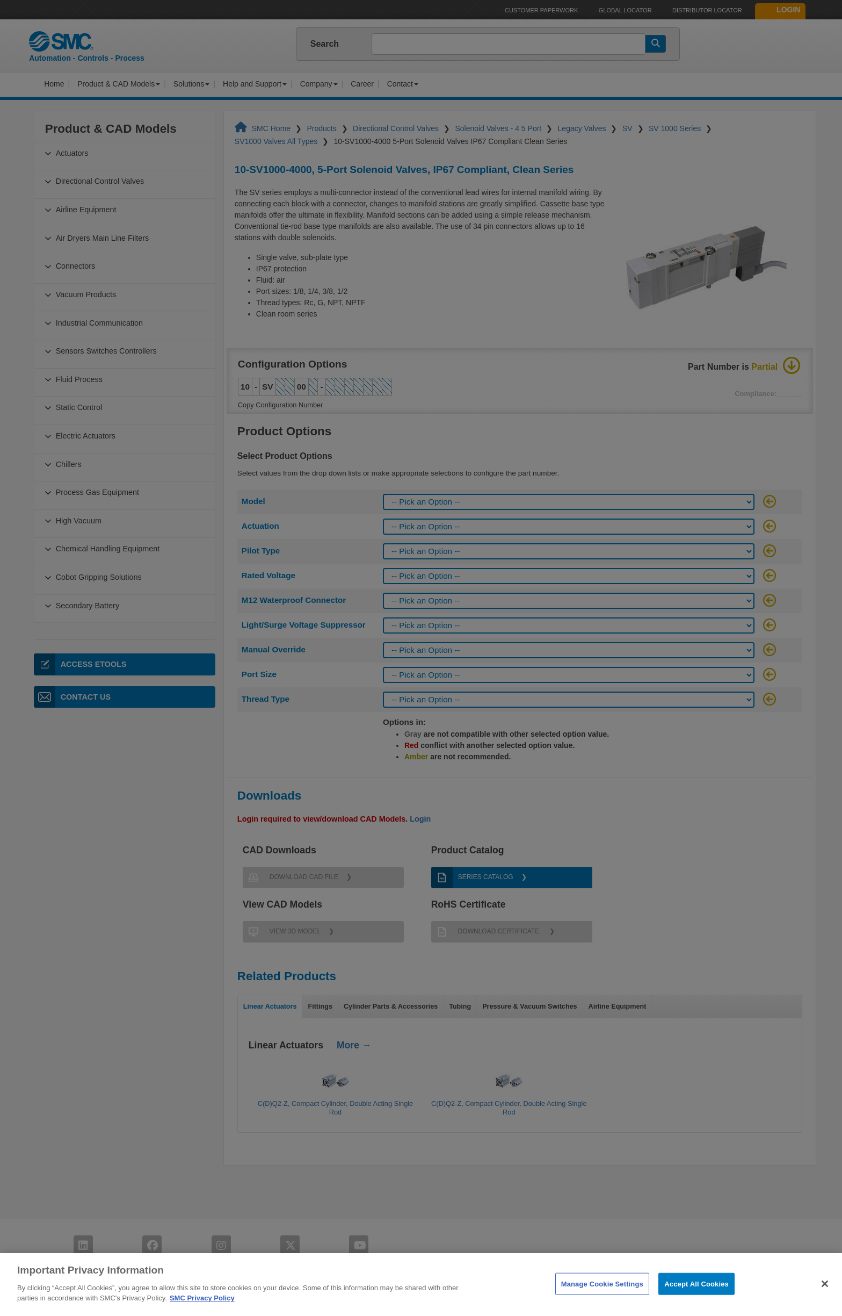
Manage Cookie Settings (602, 1300)
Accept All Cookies (696, 1300)
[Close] (825, 1300)
